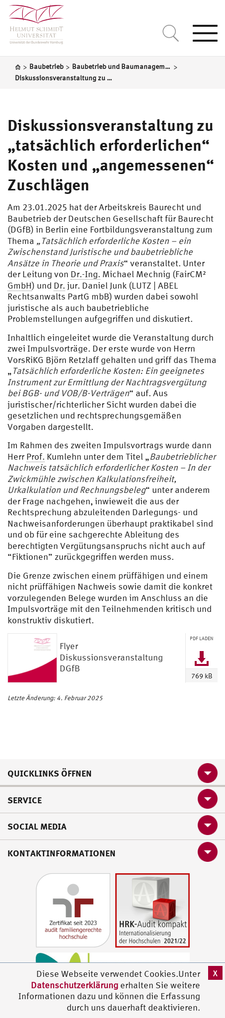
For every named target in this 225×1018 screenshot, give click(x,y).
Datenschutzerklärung (74, 985)
